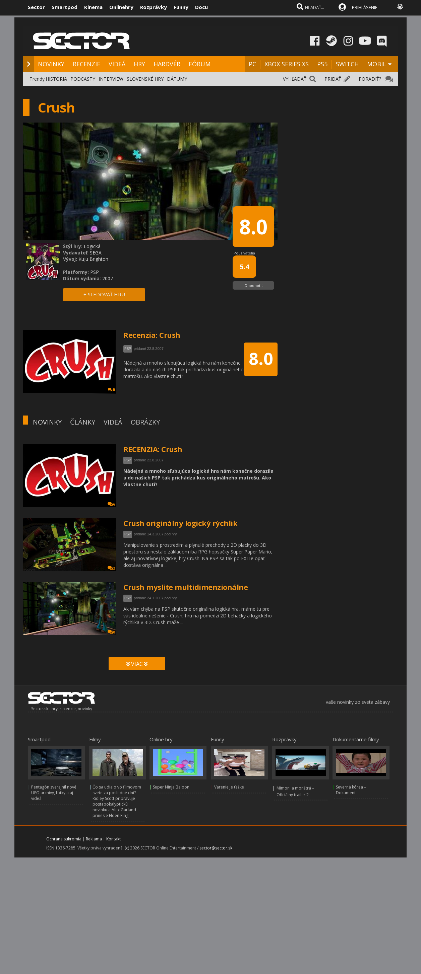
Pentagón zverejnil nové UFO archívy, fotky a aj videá (53, 792)
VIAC (136, 664)
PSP (127, 460)
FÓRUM (199, 64)
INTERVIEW (111, 79)
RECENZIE (86, 64)
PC (252, 64)
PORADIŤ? (370, 79)
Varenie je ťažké (229, 787)
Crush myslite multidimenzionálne (185, 587)
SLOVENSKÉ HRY (145, 79)
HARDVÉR (167, 64)
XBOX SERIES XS (286, 64)
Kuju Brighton (93, 259)
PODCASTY (82, 79)
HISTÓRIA (56, 79)
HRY (139, 64)
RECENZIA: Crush (152, 449)
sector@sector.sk (215, 848)
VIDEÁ (117, 64)
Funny (181, 7)
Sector (36, 7)
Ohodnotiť (253, 285)
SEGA (96, 252)
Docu (201, 7)
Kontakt (113, 839)
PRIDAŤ (332, 79)
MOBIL (376, 64)
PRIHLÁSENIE (364, 7)
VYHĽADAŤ (294, 79)
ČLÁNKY (82, 422)
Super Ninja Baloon (171, 787)
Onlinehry (121, 7)
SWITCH (347, 64)
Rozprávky (153, 7)
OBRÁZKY (145, 422)
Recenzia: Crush (151, 335)
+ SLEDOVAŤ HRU (104, 294)
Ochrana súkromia (63, 839)
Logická (92, 246)
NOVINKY (51, 64)
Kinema (93, 7)
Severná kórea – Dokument (351, 790)
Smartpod (64, 7)
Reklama (94, 839)
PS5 (322, 64)
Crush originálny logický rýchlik (180, 523)
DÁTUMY (177, 79)
